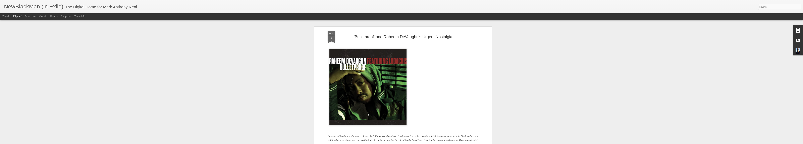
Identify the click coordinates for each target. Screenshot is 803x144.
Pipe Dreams (358, 104)
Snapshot (66, 16)
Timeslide (79, 16)
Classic (6, 16)
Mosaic (43, 16)
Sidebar (54, 16)
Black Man (390, 104)
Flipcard (17, 16)
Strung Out (470, 100)
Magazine (30, 16)
